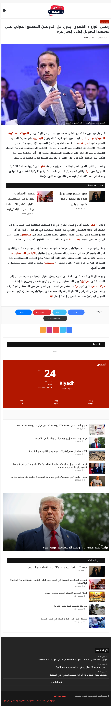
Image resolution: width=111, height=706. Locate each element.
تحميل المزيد (55, 682)
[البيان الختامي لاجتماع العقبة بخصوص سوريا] (96, 597)
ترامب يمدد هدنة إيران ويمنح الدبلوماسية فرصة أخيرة (60, 438)
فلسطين (25, 234)
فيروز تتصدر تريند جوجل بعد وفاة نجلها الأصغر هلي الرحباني (72, 198)
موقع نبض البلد (48, 701)
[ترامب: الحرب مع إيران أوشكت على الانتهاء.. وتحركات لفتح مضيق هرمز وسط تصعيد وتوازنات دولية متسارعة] (96, 468)
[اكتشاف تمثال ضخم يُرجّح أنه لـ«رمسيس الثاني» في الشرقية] (96, 455)
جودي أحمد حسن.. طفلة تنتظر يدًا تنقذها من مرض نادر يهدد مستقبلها (51, 425)
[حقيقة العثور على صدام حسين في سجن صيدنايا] (96, 622)
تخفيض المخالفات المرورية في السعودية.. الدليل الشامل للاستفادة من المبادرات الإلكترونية (47, 581)
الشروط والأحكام (17, 701)
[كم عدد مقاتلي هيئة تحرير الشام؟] (96, 609)
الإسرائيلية (74, 239)
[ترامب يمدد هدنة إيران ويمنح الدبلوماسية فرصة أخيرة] (96, 442)
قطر (42, 166)
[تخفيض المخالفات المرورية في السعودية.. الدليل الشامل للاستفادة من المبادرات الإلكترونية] (45, 196)
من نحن (6, 701)
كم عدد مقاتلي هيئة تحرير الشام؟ (69, 606)
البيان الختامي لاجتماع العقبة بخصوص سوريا (65, 593)
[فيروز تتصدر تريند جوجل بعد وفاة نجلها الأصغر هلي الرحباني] (96, 196)
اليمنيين (37, 138)
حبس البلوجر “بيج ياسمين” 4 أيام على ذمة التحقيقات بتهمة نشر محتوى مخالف (48, 477)
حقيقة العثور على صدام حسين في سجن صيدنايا (63, 619)
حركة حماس (97, 286)
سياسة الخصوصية (33, 701)
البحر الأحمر (83, 143)
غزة (87, 171)
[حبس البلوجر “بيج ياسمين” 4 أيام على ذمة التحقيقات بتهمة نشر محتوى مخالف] (96, 481)
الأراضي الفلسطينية (23, 253)
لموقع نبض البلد (59, 696)
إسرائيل (85, 281)
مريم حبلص (102, 37)
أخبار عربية (104, 21)
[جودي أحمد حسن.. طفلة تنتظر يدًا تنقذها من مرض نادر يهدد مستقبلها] (96, 429)
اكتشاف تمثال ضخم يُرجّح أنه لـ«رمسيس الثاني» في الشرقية (57, 451)
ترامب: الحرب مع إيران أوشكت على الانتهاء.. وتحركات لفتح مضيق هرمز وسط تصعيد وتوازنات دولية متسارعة (49, 465)
